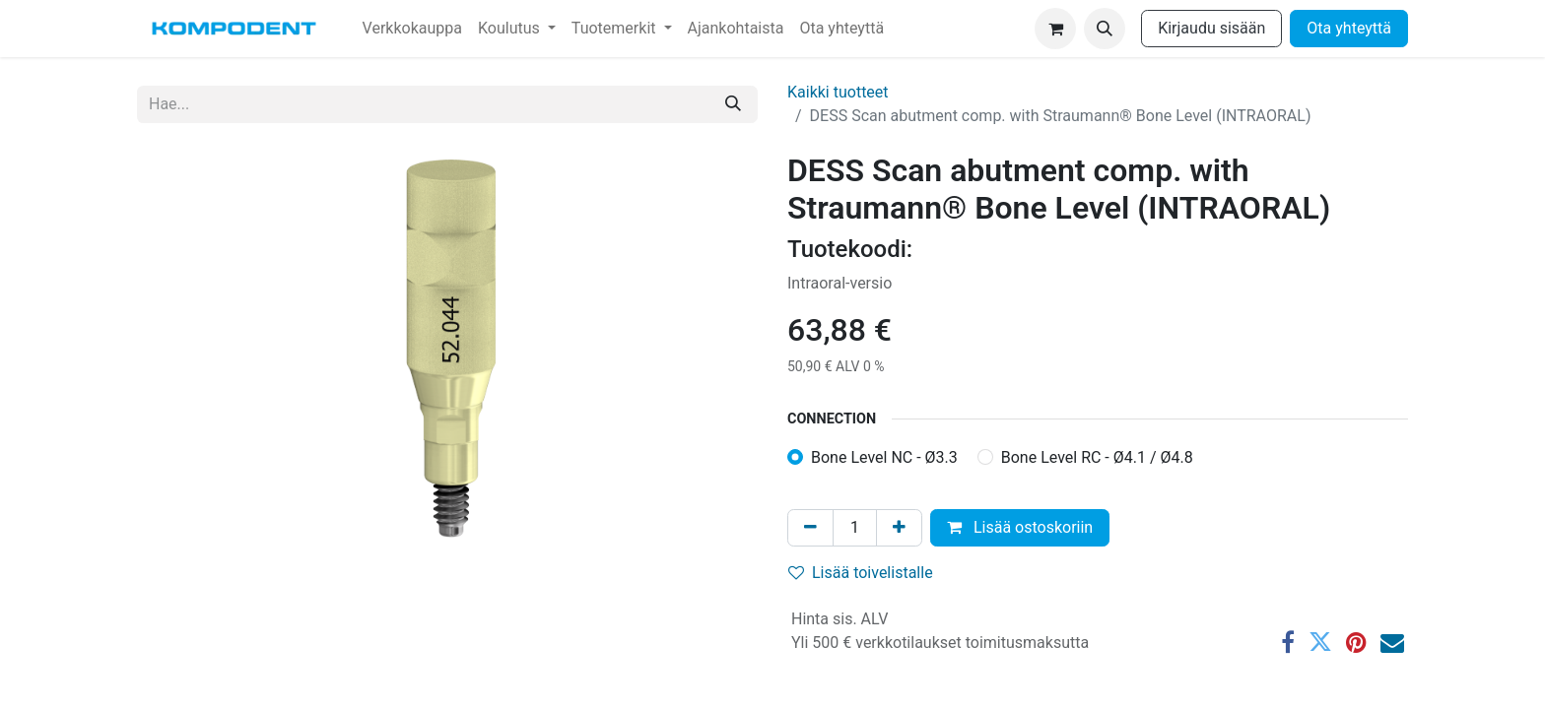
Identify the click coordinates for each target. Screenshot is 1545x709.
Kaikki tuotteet (838, 92)
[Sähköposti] (1392, 642)
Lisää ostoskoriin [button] (1020, 527)
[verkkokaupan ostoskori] (1055, 28)
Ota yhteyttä (1349, 28)
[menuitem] (412, 28)
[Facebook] (1288, 642)
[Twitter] (1320, 642)
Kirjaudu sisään (1211, 28)
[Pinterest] (1356, 642)
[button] (1104, 28)
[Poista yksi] (810, 528)
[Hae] (733, 104)
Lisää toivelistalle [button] (860, 572)
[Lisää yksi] (899, 528)
